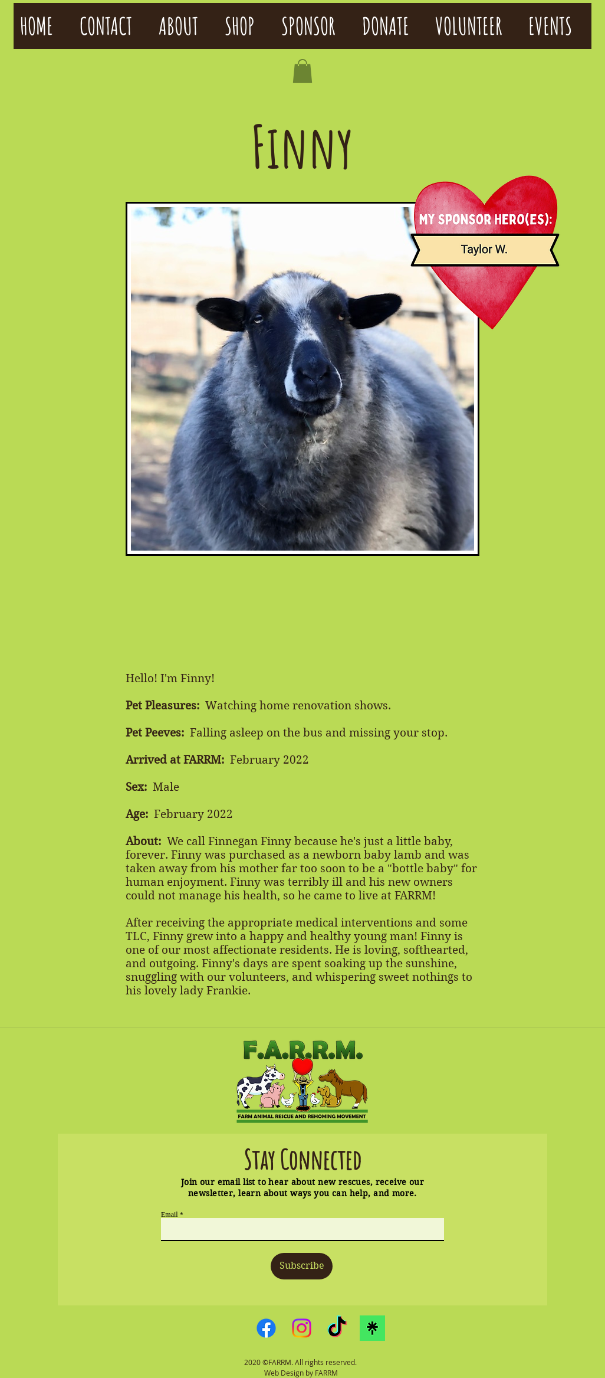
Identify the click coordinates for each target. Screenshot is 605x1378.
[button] (302, 71)
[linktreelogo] (372, 1328)
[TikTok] (337, 1328)
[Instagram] (301, 1328)
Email (169, 1214)
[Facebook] (266, 1328)
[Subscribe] (302, 1266)
